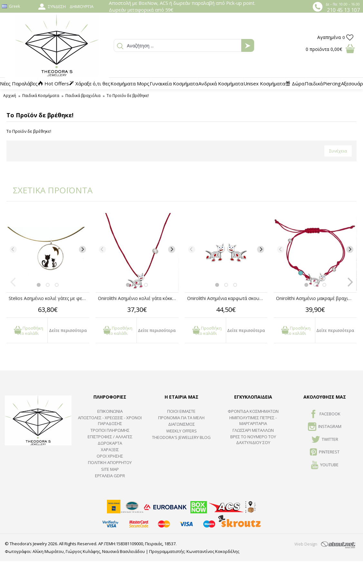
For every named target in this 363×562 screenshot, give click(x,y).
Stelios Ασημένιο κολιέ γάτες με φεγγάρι (49, 298)
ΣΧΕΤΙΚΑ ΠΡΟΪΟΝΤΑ (48, 190)
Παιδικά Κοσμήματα (40, 95)
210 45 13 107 (343, 10)
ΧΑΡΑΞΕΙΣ (110, 449)
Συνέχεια (338, 151)
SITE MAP (110, 469)
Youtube (325, 465)
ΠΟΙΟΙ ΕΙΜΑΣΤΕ (181, 411)
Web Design (305, 544)
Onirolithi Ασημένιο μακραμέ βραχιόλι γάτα (316, 298)
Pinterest (324, 452)
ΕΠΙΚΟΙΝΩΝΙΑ (110, 411)
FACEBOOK (324, 414)
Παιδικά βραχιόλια (82, 95)
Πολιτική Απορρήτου (110, 462)
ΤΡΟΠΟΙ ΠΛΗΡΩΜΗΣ (110, 430)
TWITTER (324, 440)
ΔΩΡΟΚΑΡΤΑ (110, 443)
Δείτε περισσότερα (68, 330)
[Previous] (13, 249)
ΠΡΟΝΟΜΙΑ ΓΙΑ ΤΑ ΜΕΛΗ (181, 418)
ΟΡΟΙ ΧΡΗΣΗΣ (110, 456)
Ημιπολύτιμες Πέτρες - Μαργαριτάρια (253, 420)
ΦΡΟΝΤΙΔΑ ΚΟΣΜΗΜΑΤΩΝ (253, 411)
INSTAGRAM (324, 427)
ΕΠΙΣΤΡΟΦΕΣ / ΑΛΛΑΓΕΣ (110, 437)
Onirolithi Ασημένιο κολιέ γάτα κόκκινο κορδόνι (138, 298)
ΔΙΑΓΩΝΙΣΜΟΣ (181, 424)
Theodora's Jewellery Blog (181, 437)
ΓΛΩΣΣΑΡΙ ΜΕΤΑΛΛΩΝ (253, 430)
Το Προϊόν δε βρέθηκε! (128, 95)
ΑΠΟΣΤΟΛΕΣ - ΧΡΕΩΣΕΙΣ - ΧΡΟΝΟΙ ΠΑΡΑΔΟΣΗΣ (110, 420)
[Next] (82, 249)
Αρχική (9, 95)
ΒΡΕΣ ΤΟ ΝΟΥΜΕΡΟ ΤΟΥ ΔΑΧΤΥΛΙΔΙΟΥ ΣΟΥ (253, 439)
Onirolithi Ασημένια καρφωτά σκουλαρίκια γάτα (227, 298)
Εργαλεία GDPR (110, 476)
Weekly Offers (181, 431)
